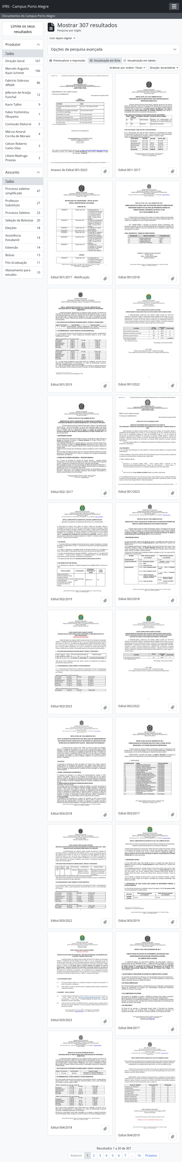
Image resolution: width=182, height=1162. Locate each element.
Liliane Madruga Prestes (22, 158)
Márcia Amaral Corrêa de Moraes (22, 134)
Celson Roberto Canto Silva (22, 146)
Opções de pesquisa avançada (76, 49)
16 (139, 1156)
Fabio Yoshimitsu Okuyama (22, 114)
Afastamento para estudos (22, 272)
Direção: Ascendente (163, 67)
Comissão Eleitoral (22, 125)
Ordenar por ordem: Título (126, 67)
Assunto (12, 172)
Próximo (151, 1156)
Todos (9, 53)
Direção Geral (22, 62)
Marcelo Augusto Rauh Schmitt (22, 70)
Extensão (22, 248)
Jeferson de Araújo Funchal (22, 94)
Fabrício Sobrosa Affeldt (22, 82)
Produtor (13, 44)
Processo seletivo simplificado (22, 191)
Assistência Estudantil (22, 237)
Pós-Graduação (22, 263)
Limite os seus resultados (23, 29)
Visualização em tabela (139, 60)
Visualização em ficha (105, 60)
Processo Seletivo (22, 214)
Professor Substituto (22, 203)
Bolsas (22, 256)
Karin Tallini (22, 105)
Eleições (22, 229)
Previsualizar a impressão (67, 60)
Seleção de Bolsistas (22, 221)
